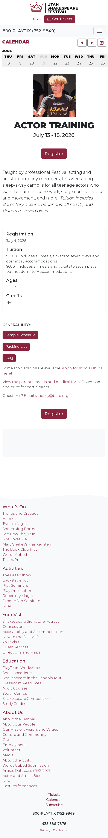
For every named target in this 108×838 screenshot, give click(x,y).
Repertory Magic (18, 596)
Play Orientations (18, 591)
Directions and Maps (21, 652)
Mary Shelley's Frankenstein (27, 544)
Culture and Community (24, 735)
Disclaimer (60, 830)
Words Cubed (15, 555)
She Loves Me (15, 539)
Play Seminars (15, 585)
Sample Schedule (20, 335)
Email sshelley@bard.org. (46, 396)
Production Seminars (22, 601)
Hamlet (9, 519)
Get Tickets (59, 19)
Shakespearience (18, 673)
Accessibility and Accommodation (33, 632)
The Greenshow (17, 575)
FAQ (9, 358)
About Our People (19, 724)
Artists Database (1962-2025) (27, 771)
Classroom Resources (22, 683)
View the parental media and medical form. (42, 382)
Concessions (14, 627)
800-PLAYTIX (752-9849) (29, 30)
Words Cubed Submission (26, 765)
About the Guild (17, 760)
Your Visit (13, 614)
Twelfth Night (15, 524)
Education (14, 661)
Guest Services (15, 647)
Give (37, 19)
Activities (13, 568)
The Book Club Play (20, 549)
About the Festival (19, 719)
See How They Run (19, 534)
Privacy (45, 830)
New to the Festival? (21, 637)
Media (8, 755)
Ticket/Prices (14, 560)
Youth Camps (15, 693)
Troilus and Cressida (21, 513)
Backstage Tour (16, 580)
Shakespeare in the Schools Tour (32, 678)
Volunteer (11, 750)
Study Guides (14, 704)
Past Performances (20, 786)
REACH (9, 606)
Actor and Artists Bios (22, 776)
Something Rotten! (20, 529)
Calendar (15, 42)
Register (54, 153)
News (7, 781)
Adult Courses (15, 688)
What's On (14, 506)
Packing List (16, 347)
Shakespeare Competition (26, 699)
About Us (13, 712)
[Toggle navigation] (99, 31)
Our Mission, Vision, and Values (30, 729)
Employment (14, 745)
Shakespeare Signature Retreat (31, 621)
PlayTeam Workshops (22, 668)
